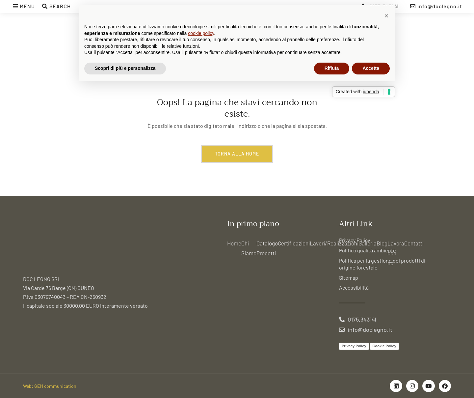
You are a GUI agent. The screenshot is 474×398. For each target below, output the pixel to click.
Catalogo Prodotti (267, 248)
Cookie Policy (384, 346)
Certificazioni (294, 243)
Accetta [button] (370, 68)
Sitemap (348, 277)
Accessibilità (354, 287)
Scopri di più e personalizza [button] (125, 68)
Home (234, 243)
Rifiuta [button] (332, 68)
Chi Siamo (248, 248)
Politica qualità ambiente (367, 250)
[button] (386, 16)
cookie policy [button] (201, 33)
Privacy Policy (354, 240)
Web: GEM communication (49, 386)
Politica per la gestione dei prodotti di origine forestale (382, 263)
